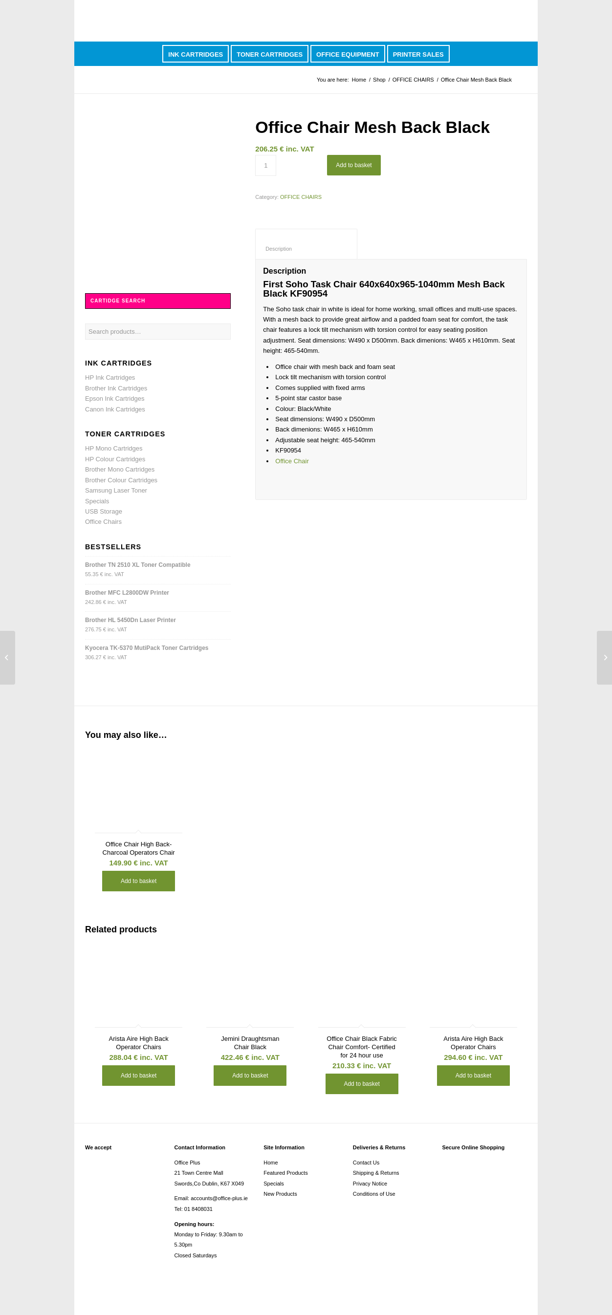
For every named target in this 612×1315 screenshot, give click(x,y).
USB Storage (103, 511)
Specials (97, 501)
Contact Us (366, 1162)
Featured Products (285, 1173)
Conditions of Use (374, 1194)
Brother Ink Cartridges (116, 388)
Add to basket (354, 165)
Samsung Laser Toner (116, 490)
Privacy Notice (370, 1183)
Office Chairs (103, 521)
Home (359, 80)
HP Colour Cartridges (115, 459)
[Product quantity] (265, 165)
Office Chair (291, 461)
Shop (379, 80)
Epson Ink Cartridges (114, 398)
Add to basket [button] (138, 881)
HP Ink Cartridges (110, 377)
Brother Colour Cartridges (121, 480)
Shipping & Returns (376, 1173)
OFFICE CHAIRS (413, 80)
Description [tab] (306, 249)
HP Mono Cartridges (114, 448)
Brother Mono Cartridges (119, 469)
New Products (280, 1194)
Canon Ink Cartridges (115, 409)
